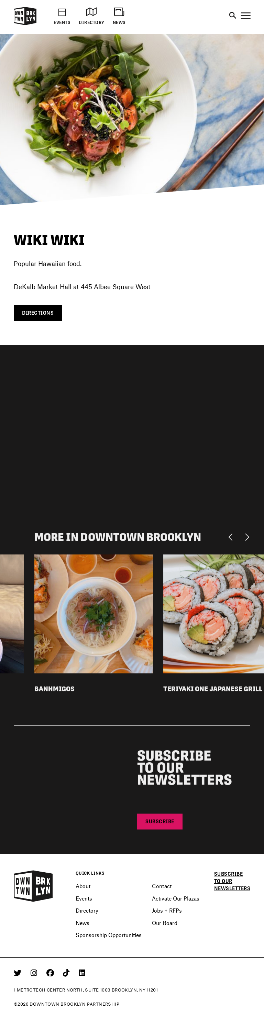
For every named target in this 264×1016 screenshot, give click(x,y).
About (83, 885)
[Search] (232, 16)
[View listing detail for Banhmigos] (93, 615)
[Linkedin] (82, 972)
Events (84, 898)
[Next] (247, 539)
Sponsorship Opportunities (109, 934)
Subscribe (159, 823)
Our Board (164, 922)
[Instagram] (35, 972)
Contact (162, 885)
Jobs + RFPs (167, 910)
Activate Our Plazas (175, 898)
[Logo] (25, 24)
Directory (87, 910)
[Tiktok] (67, 972)
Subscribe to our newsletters (232, 881)
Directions (38, 313)
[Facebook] (51, 972)
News (82, 922)
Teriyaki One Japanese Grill (212, 691)
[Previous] (232, 539)
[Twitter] (19, 972)
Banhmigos (54, 691)
